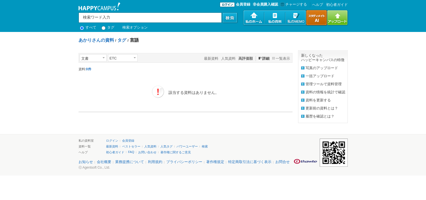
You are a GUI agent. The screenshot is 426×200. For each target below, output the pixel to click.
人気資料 (228, 58)
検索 (205, 146)
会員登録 (243, 4)
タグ (108, 27)
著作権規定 (215, 162)
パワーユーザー (187, 146)
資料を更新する (318, 100)
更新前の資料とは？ (322, 108)
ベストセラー (131, 146)
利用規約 (155, 162)
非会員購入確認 (265, 4)
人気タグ (166, 146)
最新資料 (211, 58)
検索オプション (135, 27)
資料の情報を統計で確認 (325, 92)
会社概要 (104, 162)
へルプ (317, 4)
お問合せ (282, 162)
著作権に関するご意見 (175, 152)
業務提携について (129, 162)
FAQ (131, 152)
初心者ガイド (337, 4)
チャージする (293, 4)
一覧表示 (283, 58)
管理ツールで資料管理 (324, 84)
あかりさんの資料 (96, 40)
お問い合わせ (147, 152)
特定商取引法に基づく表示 (249, 162)
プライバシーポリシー (184, 162)
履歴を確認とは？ (320, 116)
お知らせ (86, 162)
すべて (88, 27)
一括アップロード (320, 76)
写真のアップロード (322, 68)
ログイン (112, 140)
